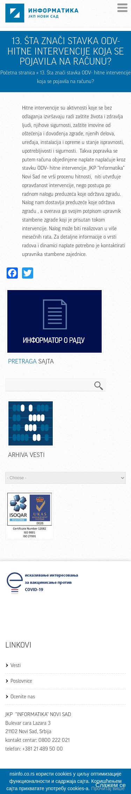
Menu (122, 7)
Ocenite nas (22, 696)
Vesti (15, 665)
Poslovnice (21, 681)
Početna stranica (17, 72)
